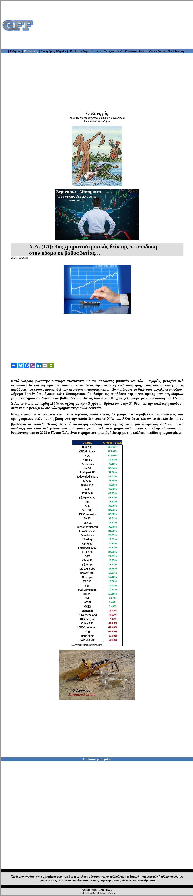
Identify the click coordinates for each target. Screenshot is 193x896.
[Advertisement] (113, 25)
